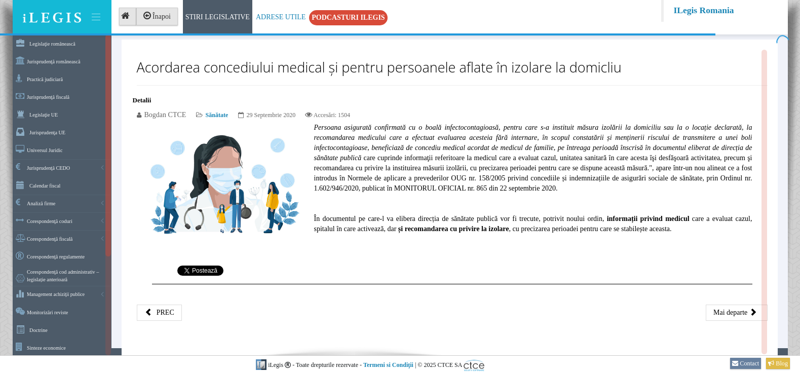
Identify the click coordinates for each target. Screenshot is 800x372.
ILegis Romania (704, 10)
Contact (745, 363)
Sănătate (217, 115)
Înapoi (157, 16)
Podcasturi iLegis (348, 17)
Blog (778, 363)
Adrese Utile (281, 17)
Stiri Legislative (217, 17)
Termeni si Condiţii (388, 364)
